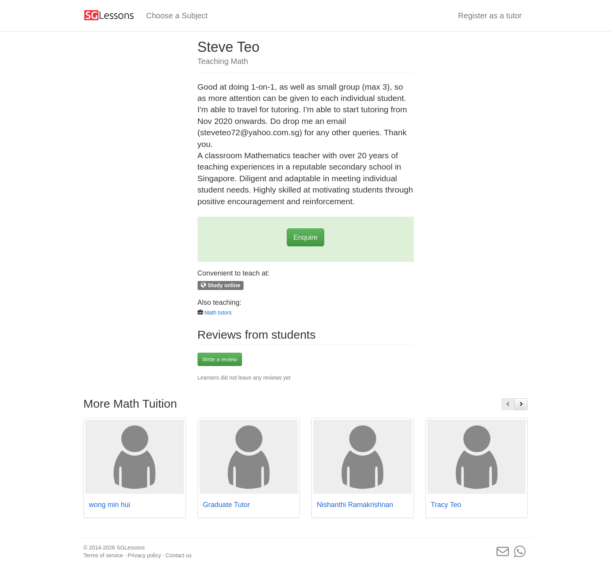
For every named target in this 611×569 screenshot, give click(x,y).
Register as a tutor (490, 15)
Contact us (179, 555)
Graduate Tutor (226, 505)
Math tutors (217, 312)
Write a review (220, 359)
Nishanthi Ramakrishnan (355, 505)
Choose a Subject (177, 15)
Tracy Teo (446, 505)
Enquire (305, 237)
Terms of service (103, 555)
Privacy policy (144, 555)
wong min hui (109, 505)
